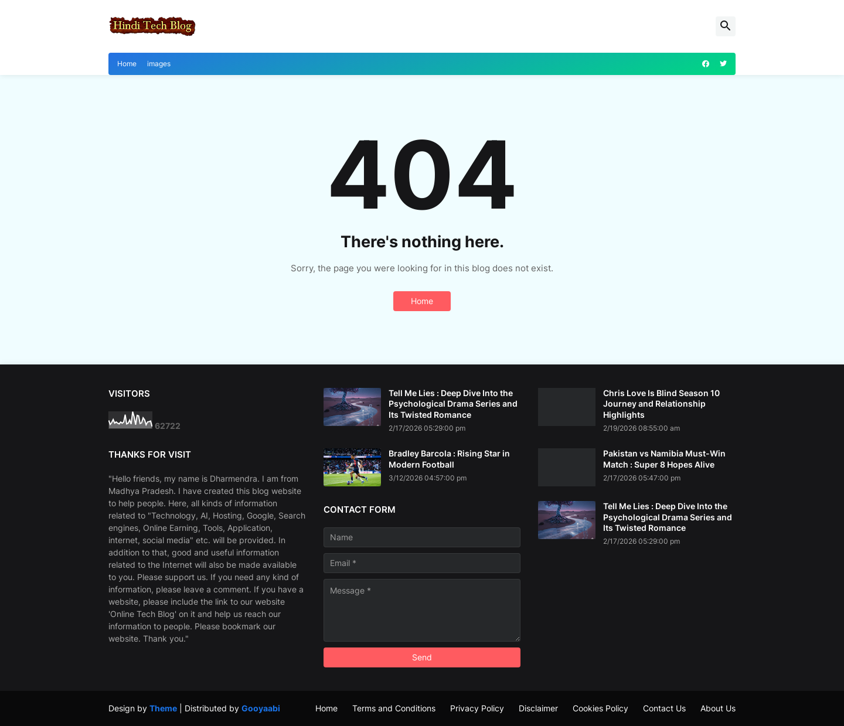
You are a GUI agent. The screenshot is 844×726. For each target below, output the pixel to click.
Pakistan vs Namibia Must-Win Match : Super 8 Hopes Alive (664, 458)
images (159, 63)
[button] (726, 26)
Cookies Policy (600, 708)
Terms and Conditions (393, 708)
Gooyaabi (260, 708)
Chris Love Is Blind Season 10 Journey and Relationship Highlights (661, 403)
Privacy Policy (477, 708)
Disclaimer (538, 708)
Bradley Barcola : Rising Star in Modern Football (449, 458)
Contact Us (664, 708)
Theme (163, 708)
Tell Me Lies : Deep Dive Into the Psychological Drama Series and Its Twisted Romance (453, 403)
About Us (718, 708)
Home (127, 63)
